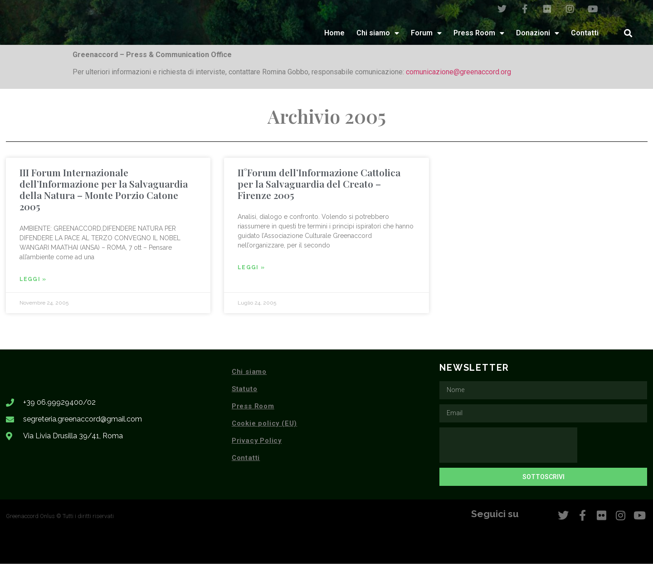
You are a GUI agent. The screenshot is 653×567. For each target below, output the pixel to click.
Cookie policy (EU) (264, 426)
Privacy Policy (257, 444)
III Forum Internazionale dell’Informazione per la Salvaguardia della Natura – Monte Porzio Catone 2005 (103, 192)
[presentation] (508, 448)
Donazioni (537, 36)
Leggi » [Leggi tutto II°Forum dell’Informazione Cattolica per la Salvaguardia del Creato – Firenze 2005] (251, 270)
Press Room (478, 36)
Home (334, 36)
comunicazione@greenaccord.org (458, 75)
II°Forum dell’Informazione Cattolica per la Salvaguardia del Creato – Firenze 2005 (319, 186)
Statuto (245, 392)
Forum (426, 36)
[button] (627, 36)
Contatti (585, 36)
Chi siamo (377, 36)
